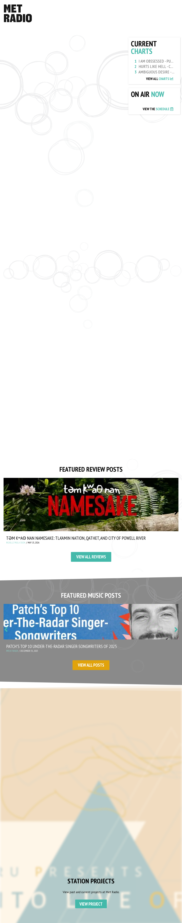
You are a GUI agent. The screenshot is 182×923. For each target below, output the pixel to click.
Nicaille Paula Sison (16, 544)
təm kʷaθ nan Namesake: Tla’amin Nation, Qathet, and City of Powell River (80, 539)
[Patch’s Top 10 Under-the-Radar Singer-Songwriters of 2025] (91, 623)
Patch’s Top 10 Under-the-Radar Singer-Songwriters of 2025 (64, 648)
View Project (91, 906)
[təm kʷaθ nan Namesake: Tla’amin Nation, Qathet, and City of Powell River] (91, 505)
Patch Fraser (12, 653)
